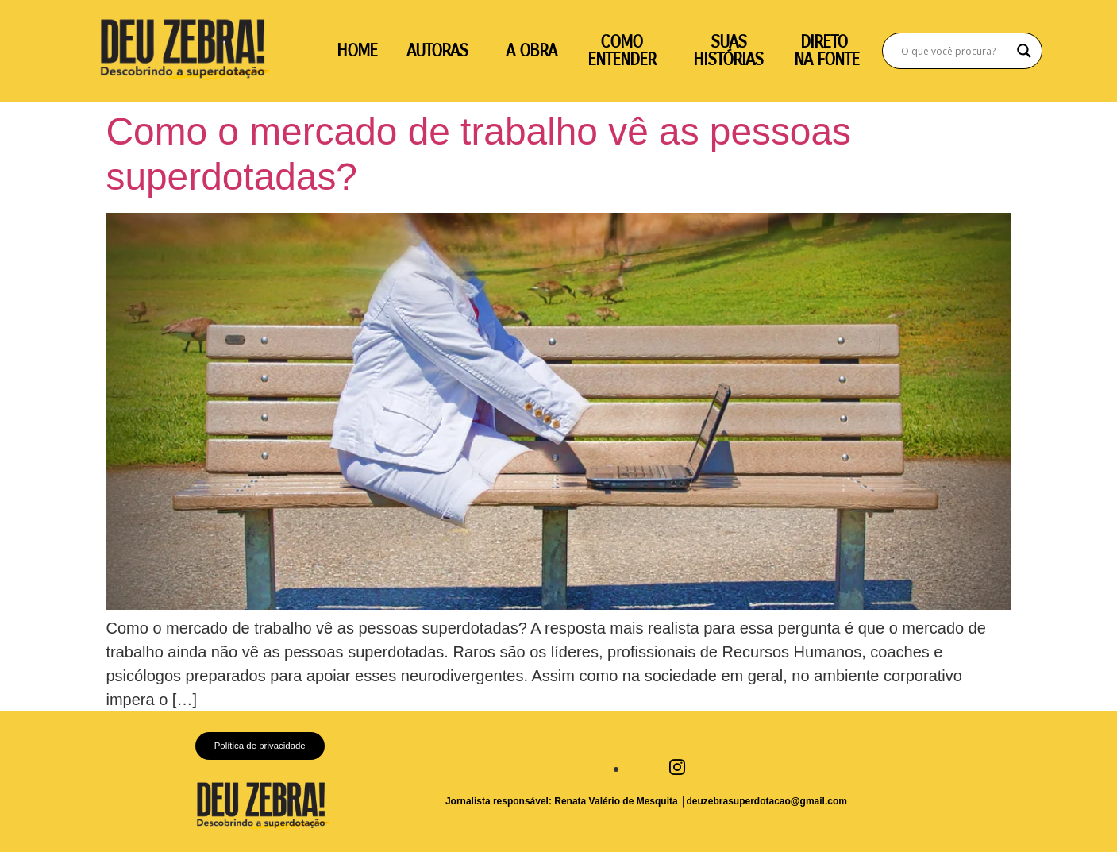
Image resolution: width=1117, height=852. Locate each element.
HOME (357, 50)
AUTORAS (437, 50)
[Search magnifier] (1024, 51)
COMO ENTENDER (621, 51)
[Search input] (955, 51)
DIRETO (826, 42)
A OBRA (531, 50)
